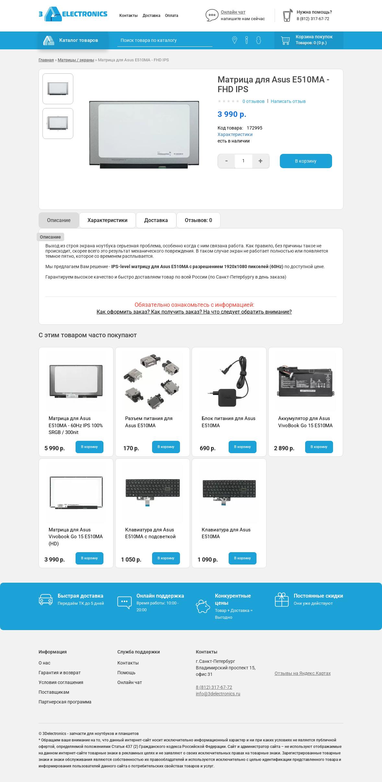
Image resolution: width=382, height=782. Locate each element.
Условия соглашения (61, 682)
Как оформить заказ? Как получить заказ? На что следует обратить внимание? (194, 312)
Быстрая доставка (80, 596)
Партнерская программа (65, 701)
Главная (46, 59)
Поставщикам (54, 692)
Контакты (128, 15)
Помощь (126, 672)
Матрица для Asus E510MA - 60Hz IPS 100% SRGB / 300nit (76, 425)
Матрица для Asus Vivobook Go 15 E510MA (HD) (76, 537)
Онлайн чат (233, 12)
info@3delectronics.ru (218, 693)
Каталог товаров (70, 40)
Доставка (151, 15)
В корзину (305, 161)
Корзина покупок (314, 36)
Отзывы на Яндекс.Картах (303, 673)
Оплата (171, 15)
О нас (44, 662)
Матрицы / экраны (76, 59)
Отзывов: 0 (198, 220)
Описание (59, 220)
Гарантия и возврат (60, 672)
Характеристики (235, 134)
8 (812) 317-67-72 (214, 687)
